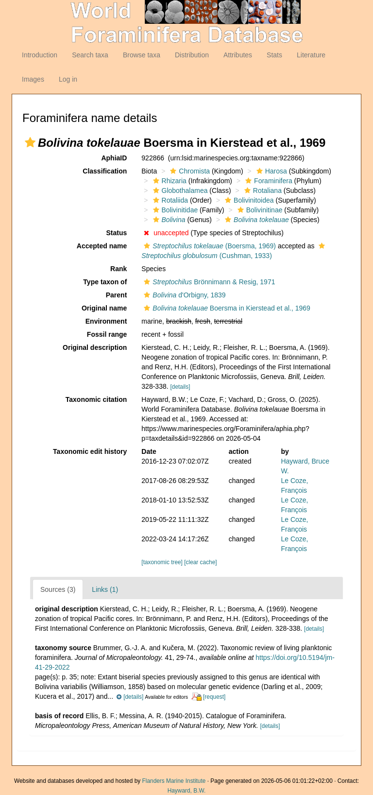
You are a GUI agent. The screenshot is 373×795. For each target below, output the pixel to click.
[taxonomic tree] (162, 562)
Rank (118, 269)
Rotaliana (262, 190)
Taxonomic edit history (90, 451)
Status (116, 233)
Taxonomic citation (96, 399)
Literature (311, 55)
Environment (106, 321)
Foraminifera (267, 181)
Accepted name (102, 246)
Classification (105, 171)
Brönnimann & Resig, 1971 (208, 282)
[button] (30, 142)
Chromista (189, 171)
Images (33, 79)
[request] (214, 696)
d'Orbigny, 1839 (183, 295)
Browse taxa (141, 55)
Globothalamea (179, 190)
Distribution (192, 55)
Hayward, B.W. (187, 790)
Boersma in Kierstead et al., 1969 (225, 308)
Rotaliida (169, 200)
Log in (68, 79)
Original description (95, 347)
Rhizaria (168, 181)
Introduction (39, 55)
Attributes (237, 55)
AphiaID (114, 158)
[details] (180, 386)
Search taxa (90, 55)
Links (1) (105, 589)
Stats (274, 55)
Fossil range (107, 334)
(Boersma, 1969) (208, 246)
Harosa (270, 171)
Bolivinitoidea (248, 200)
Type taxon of (105, 282)
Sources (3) (57, 589)
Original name (104, 308)
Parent (116, 295)
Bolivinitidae (174, 210)
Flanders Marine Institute (174, 781)
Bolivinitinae (259, 210)
